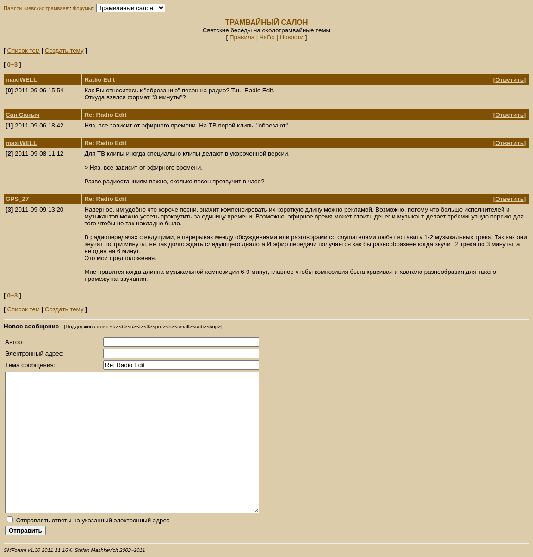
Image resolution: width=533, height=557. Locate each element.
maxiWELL (21, 142)
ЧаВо (267, 37)
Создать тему (64, 50)
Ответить (509, 79)
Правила (241, 37)
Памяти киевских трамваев (36, 8)
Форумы (82, 8)
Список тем (23, 50)
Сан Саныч (22, 114)
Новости (291, 37)
